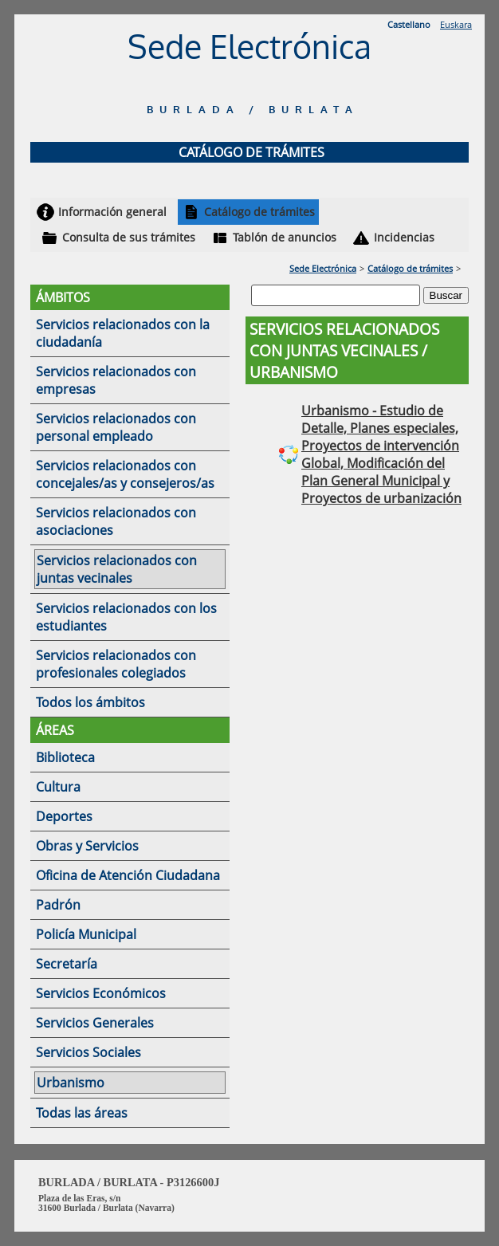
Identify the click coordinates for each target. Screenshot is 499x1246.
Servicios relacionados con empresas (116, 380)
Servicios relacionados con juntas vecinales (117, 569)
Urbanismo (70, 1082)
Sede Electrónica (322, 268)
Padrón (58, 905)
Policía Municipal (86, 934)
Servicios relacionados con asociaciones (116, 521)
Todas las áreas (82, 1113)
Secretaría (66, 964)
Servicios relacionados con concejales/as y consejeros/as (125, 474)
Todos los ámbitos (90, 702)
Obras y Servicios (87, 846)
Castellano (408, 24)
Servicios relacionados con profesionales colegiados (116, 664)
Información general (112, 211)
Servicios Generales (95, 1023)
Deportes (64, 816)
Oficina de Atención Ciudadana (128, 875)
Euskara (456, 24)
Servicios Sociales (88, 1052)
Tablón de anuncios (284, 237)
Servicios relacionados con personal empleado (116, 427)
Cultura (58, 787)
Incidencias (404, 237)
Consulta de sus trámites (128, 237)
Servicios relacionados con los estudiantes (126, 617)
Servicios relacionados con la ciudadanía (123, 333)
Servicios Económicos (101, 993)
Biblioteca (65, 757)
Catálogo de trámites (259, 211)
